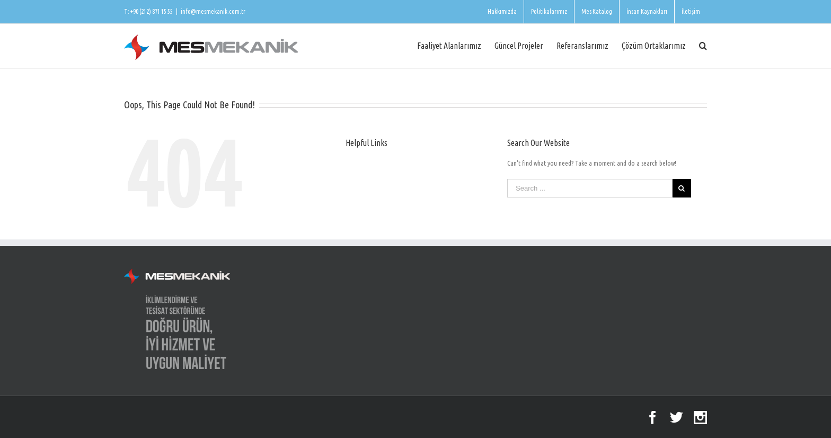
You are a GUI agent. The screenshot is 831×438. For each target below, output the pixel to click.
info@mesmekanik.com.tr (213, 11)
